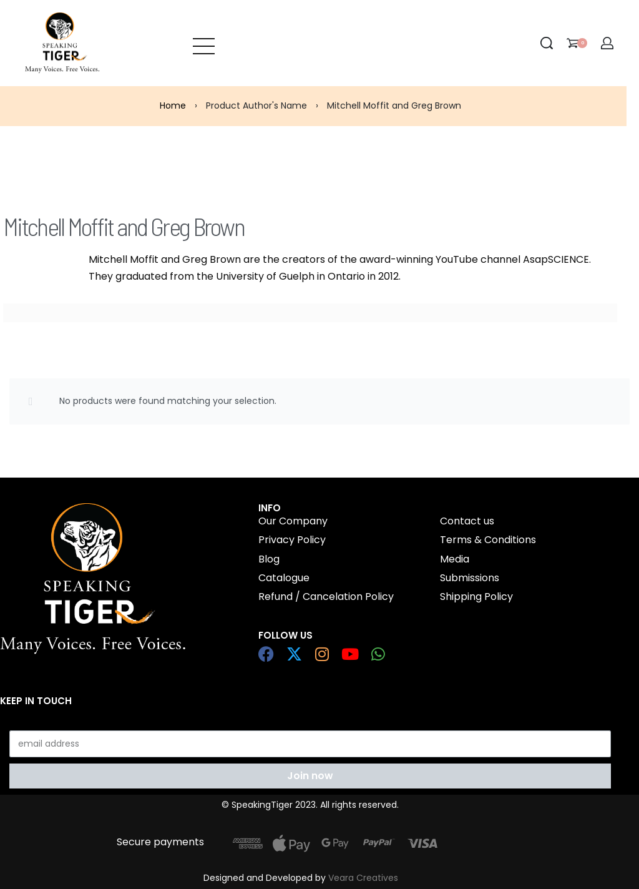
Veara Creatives (363, 878)
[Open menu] (203, 43)
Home (173, 105)
